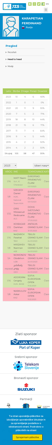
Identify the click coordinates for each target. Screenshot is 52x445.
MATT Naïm (20, 178)
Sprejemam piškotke (27, 437)
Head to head (15, 59)
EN (47, 4)
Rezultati (12, 52)
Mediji (10, 66)
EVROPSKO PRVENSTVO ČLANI (34, 179)
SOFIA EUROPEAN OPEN (34, 279)
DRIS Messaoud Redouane (19, 212)
